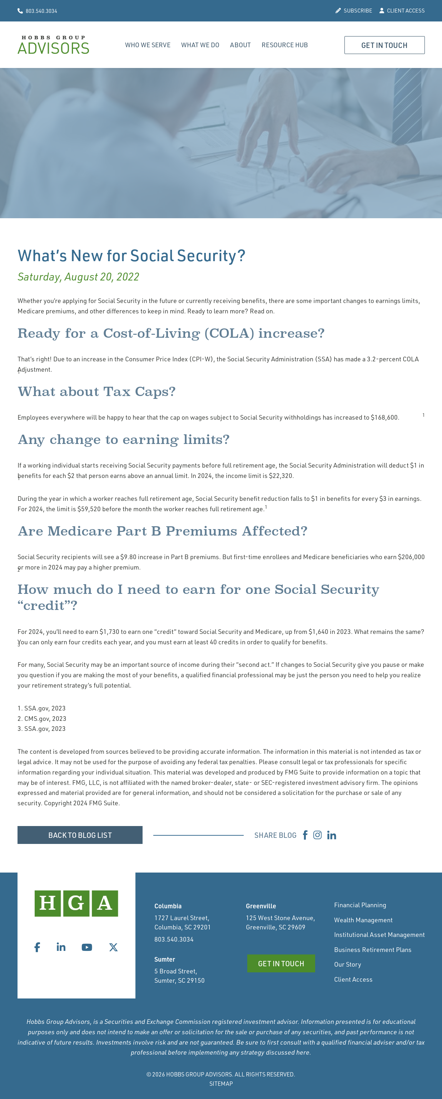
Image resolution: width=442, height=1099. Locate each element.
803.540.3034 (37, 11)
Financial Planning (360, 905)
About (240, 45)
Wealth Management (363, 920)
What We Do (200, 45)
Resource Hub (285, 45)
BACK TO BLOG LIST (80, 835)
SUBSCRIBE (354, 11)
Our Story (347, 964)
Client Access (353, 979)
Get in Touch (384, 45)
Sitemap (221, 1083)
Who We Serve (147, 45)
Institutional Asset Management (379, 934)
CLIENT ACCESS (402, 11)
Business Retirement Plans (373, 949)
